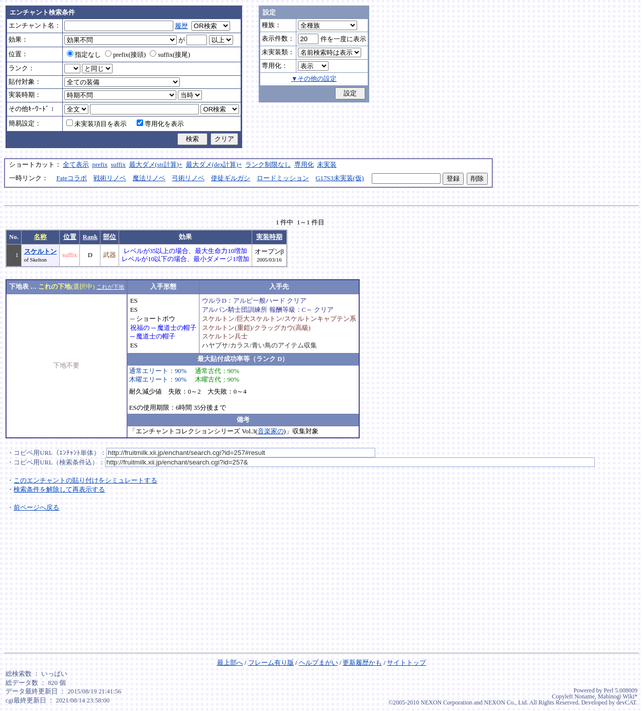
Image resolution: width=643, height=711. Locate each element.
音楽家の (271, 431)
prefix (100, 164)
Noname (584, 696)
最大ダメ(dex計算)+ (214, 164)
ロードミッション (283, 178)
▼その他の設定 (314, 78)
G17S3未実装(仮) (339, 178)
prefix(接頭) (125, 54)
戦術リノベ (109, 178)
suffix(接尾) (170, 54)
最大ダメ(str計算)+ (156, 164)
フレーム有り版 (271, 662)
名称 (40, 237)
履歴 (181, 26)
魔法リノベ (149, 178)
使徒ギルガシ (230, 178)
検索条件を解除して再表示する (59, 489)
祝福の (140, 327)
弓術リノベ (188, 178)
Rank (89, 237)
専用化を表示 (160, 124)
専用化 (304, 164)
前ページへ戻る (36, 507)
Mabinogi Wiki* (617, 696)
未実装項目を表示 (96, 124)
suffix (118, 164)
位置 (69, 237)
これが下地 (110, 287)
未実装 (327, 164)
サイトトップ (406, 662)
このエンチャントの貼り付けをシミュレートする (85, 480)
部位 (109, 237)
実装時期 (269, 237)
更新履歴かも (362, 662)
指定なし (84, 54)
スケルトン (40, 251)
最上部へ (230, 662)
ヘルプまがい (318, 662)
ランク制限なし (268, 164)
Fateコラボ (71, 178)
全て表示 (76, 164)
